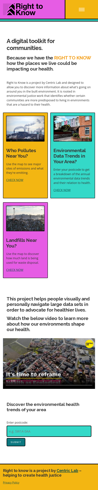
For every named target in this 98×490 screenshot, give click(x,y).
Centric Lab (67, 470)
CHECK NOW (14, 180)
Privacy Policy (11, 482)
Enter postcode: (17, 422)
